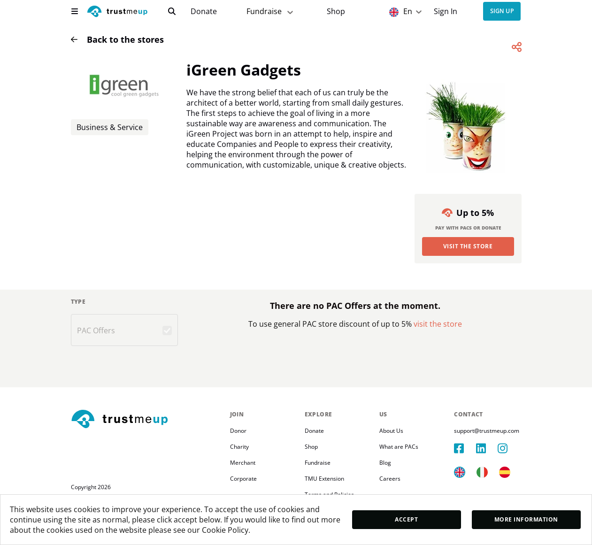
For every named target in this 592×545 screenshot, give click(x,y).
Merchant (242, 463)
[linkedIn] (487, 448)
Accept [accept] (406, 519)
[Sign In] (445, 11)
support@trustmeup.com (486, 431)
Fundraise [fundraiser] (270, 11)
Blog (385, 463)
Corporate (243, 479)
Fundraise (318, 463)
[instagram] (508, 448)
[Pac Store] (336, 11)
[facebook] (465, 448)
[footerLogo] (147, 420)
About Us (391, 431)
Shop (336, 11)
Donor (238, 431)
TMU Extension (324, 479)
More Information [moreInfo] (526, 519)
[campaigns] (204, 11)
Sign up (502, 11)
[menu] (74, 11)
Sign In (445, 11)
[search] (172, 11)
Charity (239, 447)
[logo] (117, 12)
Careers (389, 479)
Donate (204, 11)
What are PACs (398, 447)
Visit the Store (467, 246)
